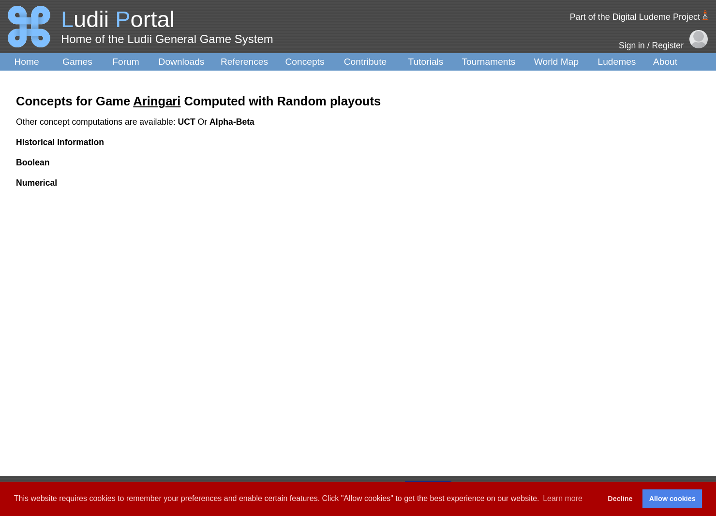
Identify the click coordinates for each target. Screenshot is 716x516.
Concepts (304, 62)
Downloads (182, 62)
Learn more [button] (562, 498)
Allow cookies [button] (672, 498)
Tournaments (489, 62)
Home (26, 62)
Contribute (365, 62)
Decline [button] (620, 498)
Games (77, 62)
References (244, 62)
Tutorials (426, 62)
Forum (125, 62)
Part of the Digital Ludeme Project (635, 17)
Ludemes (617, 62)
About (665, 62)
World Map (556, 62)
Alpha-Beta (231, 122)
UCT (188, 122)
